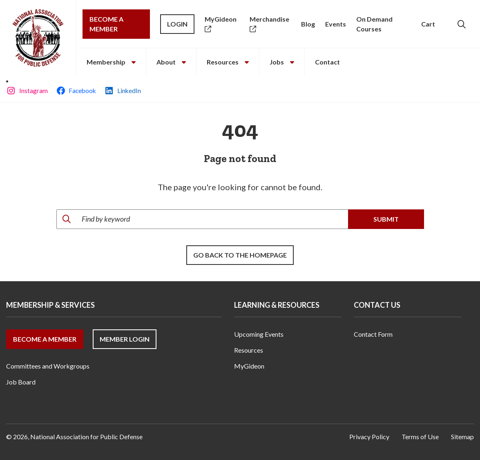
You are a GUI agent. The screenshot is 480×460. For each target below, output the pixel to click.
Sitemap (462, 436)
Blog (308, 24)
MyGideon (249, 366)
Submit (386, 219)
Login (177, 24)
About (171, 62)
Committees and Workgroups (47, 366)
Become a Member (106, 24)
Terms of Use (420, 436)
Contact (327, 62)
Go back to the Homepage (240, 255)
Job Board (21, 382)
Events (335, 24)
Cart (428, 24)
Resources (228, 62)
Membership (111, 62)
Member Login (125, 339)
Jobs (282, 62)
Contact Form (373, 334)
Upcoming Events (259, 334)
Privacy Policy (369, 436)
